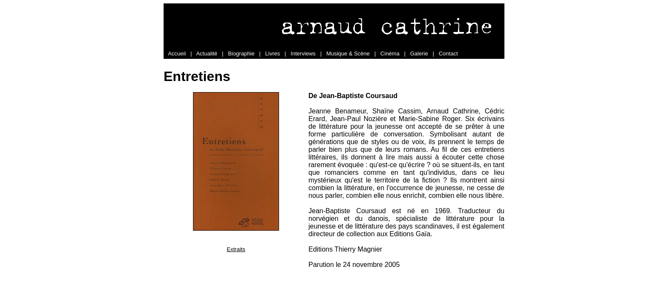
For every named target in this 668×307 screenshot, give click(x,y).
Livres (272, 53)
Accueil (177, 53)
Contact (448, 53)
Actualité (206, 53)
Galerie (419, 53)
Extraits (236, 249)
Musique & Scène (348, 53)
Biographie (241, 53)
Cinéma (390, 53)
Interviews (303, 53)
